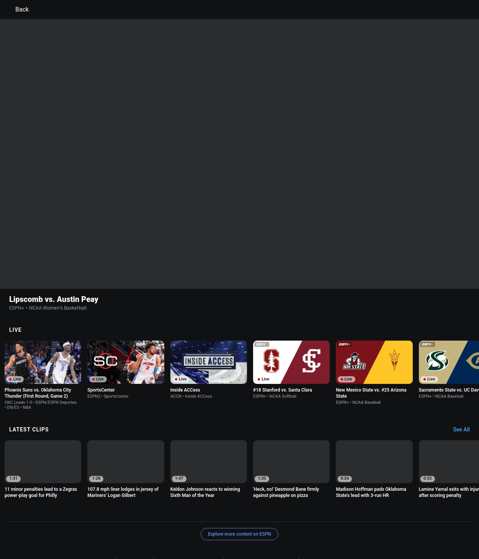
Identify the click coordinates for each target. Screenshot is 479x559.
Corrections (338, 524)
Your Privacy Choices (175, 524)
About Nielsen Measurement (115, 524)
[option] (43, 331)
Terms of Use (98, 517)
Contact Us (217, 524)
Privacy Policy (134, 517)
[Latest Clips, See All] (465, 386)
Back (17, 9)
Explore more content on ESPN (239, 490)
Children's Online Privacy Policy (261, 517)
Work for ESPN (303, 524)
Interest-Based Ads (322, 517)
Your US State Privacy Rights (189, 517)
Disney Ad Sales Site (258, 524)
